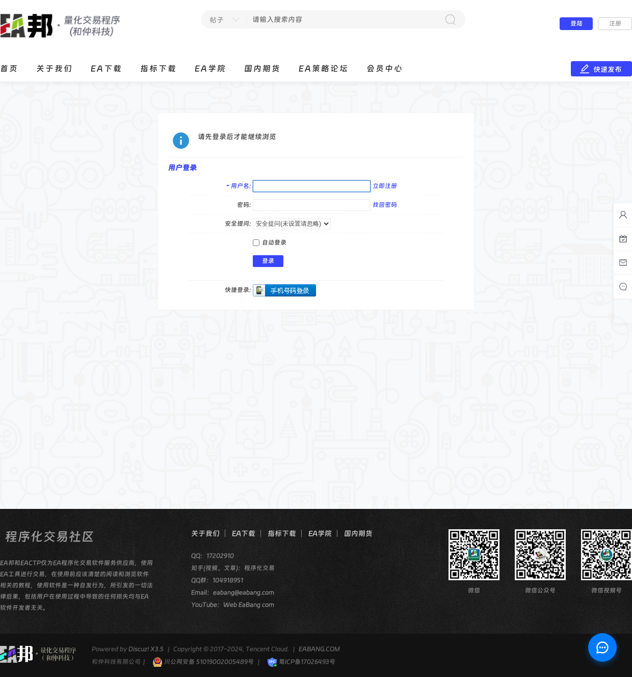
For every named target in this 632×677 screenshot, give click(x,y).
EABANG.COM (319, 649)
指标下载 (158, 68)
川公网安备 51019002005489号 (203, 661)
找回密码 (385, 204)
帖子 (216, 20)
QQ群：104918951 (217, 580)
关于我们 (54, 68)
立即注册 (385, 185)
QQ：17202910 (212, 555)
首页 (9, 68)
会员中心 (384, 68)
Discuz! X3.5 (146, 649)
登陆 (576, 23)
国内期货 (262, 68)
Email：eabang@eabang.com (232, 592)
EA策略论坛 (324, 68)
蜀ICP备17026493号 (301, 661)
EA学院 (210, 68)
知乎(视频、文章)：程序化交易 (233, 568)
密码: (244, 204)
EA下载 (106, 68)
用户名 (240, 185)
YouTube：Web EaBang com (232, 604)
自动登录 (269, 242)
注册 (615, 23)
